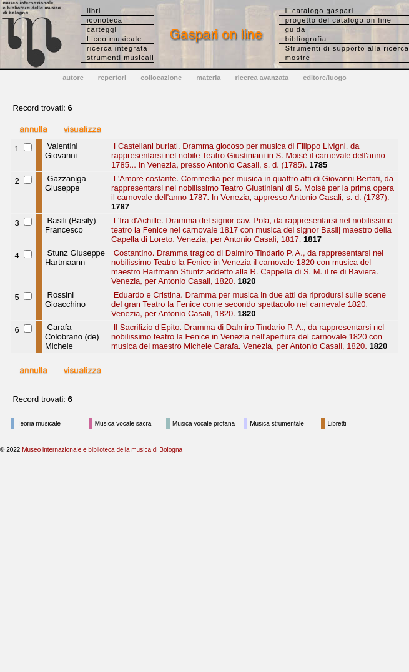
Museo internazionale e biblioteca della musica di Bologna (102, 449)
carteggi (102, 29)
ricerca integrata (117, 48)
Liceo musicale (114, 39)
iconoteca (104, 20)
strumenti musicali (120, 57)
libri (94, 10)
